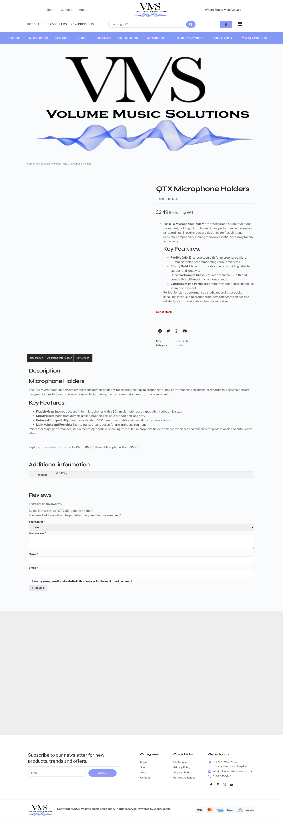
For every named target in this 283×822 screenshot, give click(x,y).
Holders (56, 163)
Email (33, 568)
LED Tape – (63, 37)
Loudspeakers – (129, 37)
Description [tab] (36, 357)
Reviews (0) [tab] (82, 357)
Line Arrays (103, 37)
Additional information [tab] (59, 357)
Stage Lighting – (223, 37)
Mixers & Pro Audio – (256, 37)
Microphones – (157, 37)
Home (30, 163)
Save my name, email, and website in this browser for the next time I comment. (82, 582)
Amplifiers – (13, 37)
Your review (37, 533)
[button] (160, 331)
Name (33, 554)
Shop (49, 9)
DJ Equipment (38, 37)
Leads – (83, 37)
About (83, 9)
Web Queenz (162, 810)
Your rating (37, 521)
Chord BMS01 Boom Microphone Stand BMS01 (108, 447)
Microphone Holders (55, 390)
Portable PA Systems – (190, 37)
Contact (66, 9)
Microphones (43, 163)
